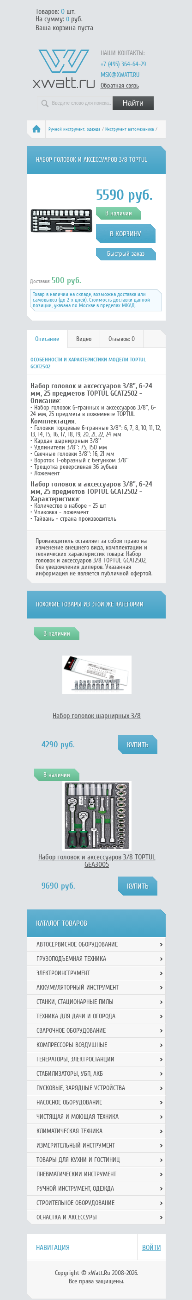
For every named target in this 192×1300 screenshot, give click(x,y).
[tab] (47, 339)
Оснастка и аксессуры (66, 1217)
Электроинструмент (63, 973)
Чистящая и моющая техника (77, 1117)
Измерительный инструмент (75, 1145)
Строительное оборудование (75, 1203)
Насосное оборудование (69, 1102)
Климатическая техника (69, 1131)
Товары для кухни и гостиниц (78, 1160)
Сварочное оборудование (71, 1031)
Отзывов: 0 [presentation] (121, 339)
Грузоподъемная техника (71, 959)
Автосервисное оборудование (77, 944)
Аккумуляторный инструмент (77, 987)
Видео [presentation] (83, 339)
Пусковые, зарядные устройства (80, 1088)
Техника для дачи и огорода (75, 1016)
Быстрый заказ (125, 254)
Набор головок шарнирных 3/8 (97, 715)
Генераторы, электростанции (75, 1059)
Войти (151, 1247)
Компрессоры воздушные (71, 1045)
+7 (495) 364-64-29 (123, 64)
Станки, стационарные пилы (75, 1002)
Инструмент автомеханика (129, 129)
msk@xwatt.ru (120, 75)
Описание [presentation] (47, 339)
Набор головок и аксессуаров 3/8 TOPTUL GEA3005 (97, 860)
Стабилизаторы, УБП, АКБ (69, 1074)
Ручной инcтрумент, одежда (74, 129)
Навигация (53, 1247)
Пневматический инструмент (76, 1174)
